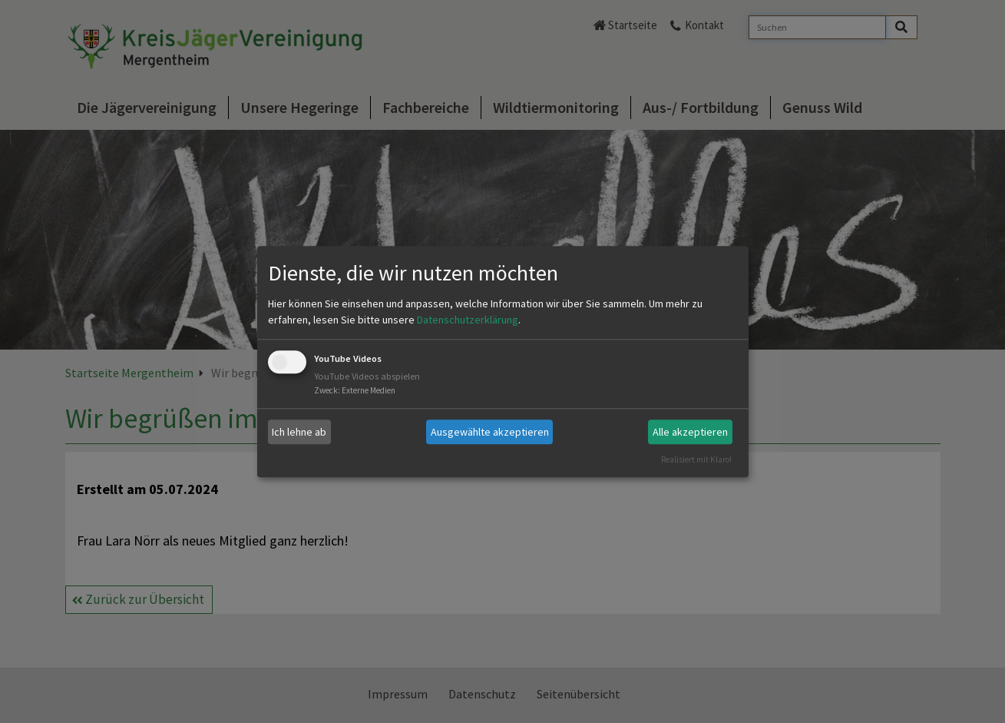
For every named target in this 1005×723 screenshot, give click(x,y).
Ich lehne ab (299, 432)
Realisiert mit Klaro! (696, 459)
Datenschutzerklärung (467, 320)
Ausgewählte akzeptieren (490, 432)
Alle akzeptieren (690, 432)
